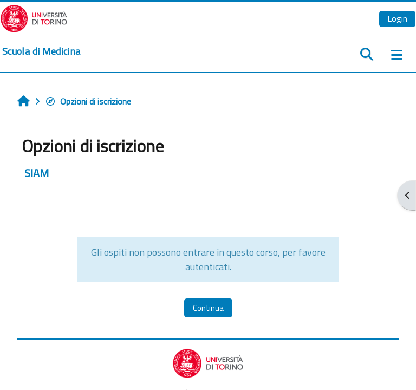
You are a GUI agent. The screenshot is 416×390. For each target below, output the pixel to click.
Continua (208, 308)
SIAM (36, 173)
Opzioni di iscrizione (88, 101)
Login (397, 18)
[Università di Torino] (34, 17)
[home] (41, 51)
